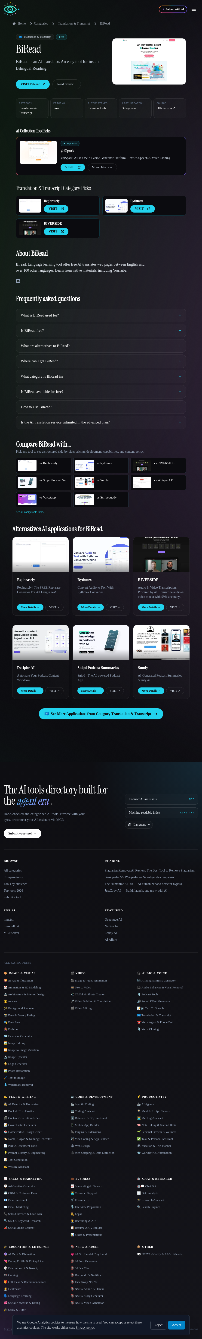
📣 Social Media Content (19, 1227)
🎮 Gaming (11, 1275)
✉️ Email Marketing (16, 1207)
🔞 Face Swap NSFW (83, 1282)
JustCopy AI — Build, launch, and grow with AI (136, 890)
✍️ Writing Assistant (16, 1166)
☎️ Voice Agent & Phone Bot (155, 1022)
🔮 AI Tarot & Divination (19, 1254)
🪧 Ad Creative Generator (19, 1186)
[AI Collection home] (11, 9)
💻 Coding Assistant (82, 1111)
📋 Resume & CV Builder (86, 1227)
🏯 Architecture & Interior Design (24, 994)
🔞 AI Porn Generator (83, 1261)
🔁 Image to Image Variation (21, 1050)
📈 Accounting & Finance (86, 1186)
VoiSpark (67, 151)
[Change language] (139, 825)
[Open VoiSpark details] (38, 152)
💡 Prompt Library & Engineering (24, 1152)
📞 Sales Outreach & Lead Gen (23, 1214)
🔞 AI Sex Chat (80, 1268)
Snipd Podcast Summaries (98, 668)
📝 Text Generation (16, 1159)
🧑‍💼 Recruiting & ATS (83, 1221)
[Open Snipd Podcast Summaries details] (101, 642)
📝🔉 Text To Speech (150, 1008)
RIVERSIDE (53, 223)
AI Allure (111, 939)
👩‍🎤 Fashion (11, 1029)
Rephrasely (52, 201)
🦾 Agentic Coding (82, 1104)
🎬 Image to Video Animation (88, 980)
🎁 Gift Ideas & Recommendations (25, 1282)
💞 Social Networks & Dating (22, 1303)
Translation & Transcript (74, 23)
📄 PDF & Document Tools (20, 1146)
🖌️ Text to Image (14, 1077)
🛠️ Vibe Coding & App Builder (89, 1139)
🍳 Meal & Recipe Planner (153, 1111)
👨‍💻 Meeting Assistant (150, 1118)
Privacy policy (85, 1327)
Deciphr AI (26, 668)
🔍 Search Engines (148, 1207)
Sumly (143, 668)
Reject (158, 1325)
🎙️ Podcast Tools (147, 994)
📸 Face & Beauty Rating (19, 1015)
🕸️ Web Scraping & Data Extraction (92, 1152)
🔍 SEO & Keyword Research (22, 1221)
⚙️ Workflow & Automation (154, 1152)
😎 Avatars (10, 1001)
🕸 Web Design (80, 1146)
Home (19, 23)
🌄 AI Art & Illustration (18, 980)
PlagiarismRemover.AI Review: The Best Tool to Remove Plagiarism (150, 870)
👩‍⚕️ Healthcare (12, 1289)
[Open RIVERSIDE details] (30, 228)
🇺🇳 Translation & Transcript (154, 1015)
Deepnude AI (113, 919)
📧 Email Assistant (15, 1200)
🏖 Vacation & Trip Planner (154, 1146)
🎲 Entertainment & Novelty (21, 1268)
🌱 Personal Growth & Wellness (156, 1132)
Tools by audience (15, 884)
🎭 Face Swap (12, 1022)
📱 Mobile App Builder (84, 1125)
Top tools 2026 (13, 890)
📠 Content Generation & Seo (22, 1118)
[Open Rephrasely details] (30, 206)
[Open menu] (193, 9)
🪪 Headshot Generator (18, 1036)
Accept (176, 1325)
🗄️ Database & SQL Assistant (88, 1118)
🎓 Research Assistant (150, 1200)
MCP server (11, 933)
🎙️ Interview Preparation (85, 1207)
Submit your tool (22, 833)
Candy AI (111, 933)
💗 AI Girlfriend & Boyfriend (88, 1254)
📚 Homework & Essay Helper (22, 1132)
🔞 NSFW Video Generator (87, 1303)
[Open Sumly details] (161, 642)
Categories (38, 23)
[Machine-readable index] (161, 812)
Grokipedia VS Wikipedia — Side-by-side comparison (140, 877)
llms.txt (8, 919)
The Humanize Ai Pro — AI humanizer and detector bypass (143, 884)
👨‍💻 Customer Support (83, 1193)
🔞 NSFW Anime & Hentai (87, 1289)
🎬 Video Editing (81, 1008)
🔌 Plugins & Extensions (85, 1132)
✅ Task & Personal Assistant (155, 1139)
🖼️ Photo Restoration (17, 1070)
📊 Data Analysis (147, 1193)
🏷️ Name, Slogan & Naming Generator (28, 1139)
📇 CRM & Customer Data (20, 1193)
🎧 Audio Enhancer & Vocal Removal (160, 987)
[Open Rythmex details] (116, 206)
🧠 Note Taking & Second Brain (156, 1125)
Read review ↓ (66, 84)
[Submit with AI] (173, 9)
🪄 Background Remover (19, 1008)
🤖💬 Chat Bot (146, 1186)
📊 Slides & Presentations (86, 1234)
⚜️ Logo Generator (15, 1064)
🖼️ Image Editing (14, 1043)
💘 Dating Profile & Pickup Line (24, 1261)
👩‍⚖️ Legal (76, 1214)
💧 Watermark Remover (18, 1084)
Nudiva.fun (112, 926)
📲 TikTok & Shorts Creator (87, 994)
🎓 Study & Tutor (14, 1309)
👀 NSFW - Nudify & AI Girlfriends (159, 1254)
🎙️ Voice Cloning (148, 1029)
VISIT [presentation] (72, 167)
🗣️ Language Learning (18, 1296)
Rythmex (136, 201)
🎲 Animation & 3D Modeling (22, 987)
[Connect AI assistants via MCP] (161, 799)
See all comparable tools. (30, 512)
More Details (102, 167)
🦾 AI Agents (145, 1104)
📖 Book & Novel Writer (19, 1111)
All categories (13, 870)
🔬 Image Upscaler (15, 1057)
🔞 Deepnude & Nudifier (85, 1275)
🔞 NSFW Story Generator (86, 1296)
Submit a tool (12, 897)
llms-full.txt (11, 926)
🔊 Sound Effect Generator (153, 1001)
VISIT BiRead (33, 84)
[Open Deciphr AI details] (40, 642)
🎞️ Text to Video (80, 987)
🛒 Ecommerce (79, 1200)
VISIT (54, 607)
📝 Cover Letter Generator (20, 1125)
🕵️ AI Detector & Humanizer (22, 1104)
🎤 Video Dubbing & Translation (90, 1001)
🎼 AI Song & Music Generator (156, 980)
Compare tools (13, 877)
